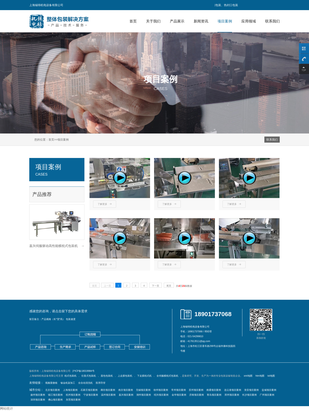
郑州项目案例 (232, 394)
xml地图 (248, 375)
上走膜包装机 (125, 375)
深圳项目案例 (37, 399)
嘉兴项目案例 (126, 394)
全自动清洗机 (85, 382)
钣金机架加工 (68, 382)
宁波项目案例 (90, 394)
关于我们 (153, 21)
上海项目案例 (70, 390)
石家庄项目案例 (89, 390)
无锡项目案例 (143, 390)
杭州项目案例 (73, 394)
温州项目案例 (108, 394)
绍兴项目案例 (161, 394)
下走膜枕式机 (144, 375)
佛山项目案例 (55, 399)
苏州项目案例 (196, 390)
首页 (133, 21)
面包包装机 (107, 375)
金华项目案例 (179, 394)
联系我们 (272, 21)
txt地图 (271, 375)
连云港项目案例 (232, 390)
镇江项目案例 (55, 394)
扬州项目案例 (37, 394)
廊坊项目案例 (108, 390)
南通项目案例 (213, 390)
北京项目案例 (52, 390)
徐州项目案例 (160, 390)
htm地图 (259, 375)
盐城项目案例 (269, 390)
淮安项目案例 (251, 390)
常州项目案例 (178, 390)
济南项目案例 (196, 394)
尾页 (168, 285)
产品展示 (177, 21)
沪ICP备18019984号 (83, 371)
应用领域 (248, 21)
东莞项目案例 (73, 399)
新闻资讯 (201, 21)
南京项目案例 (125, 390)
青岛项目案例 (214, 394)
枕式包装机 (70, 375)
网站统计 (6, 408)
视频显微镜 (51, 382)
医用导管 (100, 382)
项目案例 (225, 21)
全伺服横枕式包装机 (167, 375)
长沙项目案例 (249, 394)
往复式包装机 (88, 375)
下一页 (155, 285)
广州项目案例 (267, 394)
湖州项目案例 (143, 394)
